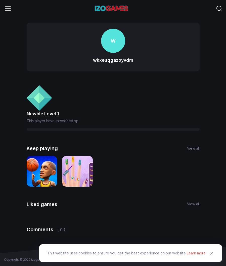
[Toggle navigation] (8, 8)
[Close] (212, 253)
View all (193, 148)
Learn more (196, 253)
